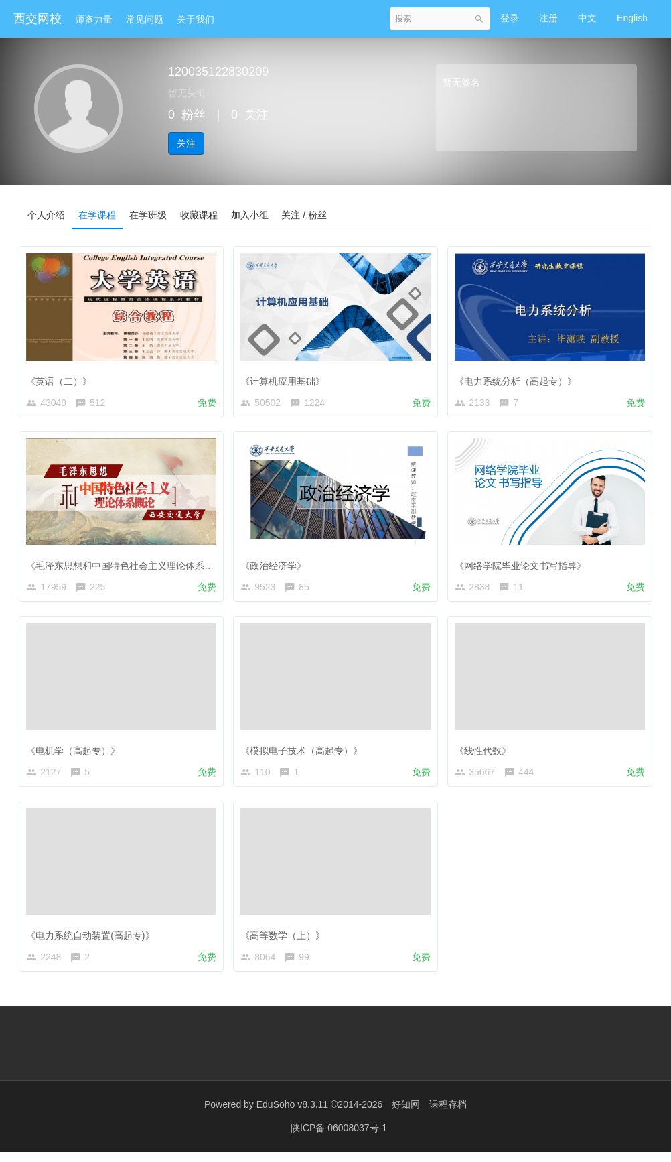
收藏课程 (199, 215)
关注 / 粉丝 (304, 215)
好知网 (406, 1115)
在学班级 (148, 215)
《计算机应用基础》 (286, 377)
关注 (186, 143)
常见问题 (144, 19)
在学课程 (97, 215)
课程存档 (448, 1115)
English (632, 18)
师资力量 (94, 19)
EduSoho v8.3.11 (292, 1115)
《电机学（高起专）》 (76, 752)
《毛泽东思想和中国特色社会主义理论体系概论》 (132, 565)
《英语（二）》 (62, 377)
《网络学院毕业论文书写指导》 (523, 565)
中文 (587, 18)
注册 (548, 18)
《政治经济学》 (276, 565)
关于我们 (195, 19)
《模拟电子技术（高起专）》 (305, 752)
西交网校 (37, 18)
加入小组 (250, 215)
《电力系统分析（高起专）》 (519, 377)
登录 (509, 18)
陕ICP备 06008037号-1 (339, 1138)
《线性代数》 (486, 752)
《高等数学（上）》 (286, 940)
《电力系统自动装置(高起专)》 (93, 940)
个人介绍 (46, 215)
